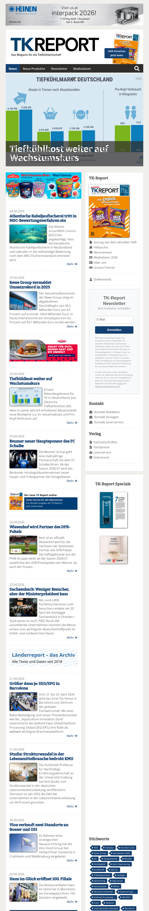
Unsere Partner (104, 268)
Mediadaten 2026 (106, 257)
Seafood (110, 902)
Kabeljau (109, 847)
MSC (96, 847)
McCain (114, 869)
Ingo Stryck (117, 880)
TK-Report (43, 501)
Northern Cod (127, 847)
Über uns (100, 263)
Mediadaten (82, 69)
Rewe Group (100, 853)
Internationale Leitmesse (106, 908)
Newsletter (59, 69)
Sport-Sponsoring (121, 864)
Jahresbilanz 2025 (121, 853)
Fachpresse (102, 447)
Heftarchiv (101, 247)
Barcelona (129, 908)
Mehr (72, 264)
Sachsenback (100, 886)
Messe (116, 886)
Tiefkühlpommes (102, 875)
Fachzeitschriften (105, 442)
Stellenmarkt (102, 279)
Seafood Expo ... (128, 891)
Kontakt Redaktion (107, 412)
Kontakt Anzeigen (106, 417)
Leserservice (102, 452)
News (13, 69)
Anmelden (114, 329)
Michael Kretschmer (103, 891)
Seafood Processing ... (104, 897)
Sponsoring (99, 880)
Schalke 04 (99, 869)
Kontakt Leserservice (108, 422)
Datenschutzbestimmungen (107, 386)
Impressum (102, 457)
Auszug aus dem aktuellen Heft (115, 242)
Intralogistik (99, 864)
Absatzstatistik (110, 858)
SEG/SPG (126, 897)
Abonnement (103, 252)
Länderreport (43, 657)
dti (95, 858)
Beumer (128, 858)
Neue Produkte (34, 69)
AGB (120, 383)
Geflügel (121, 875)
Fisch (96, 902)
